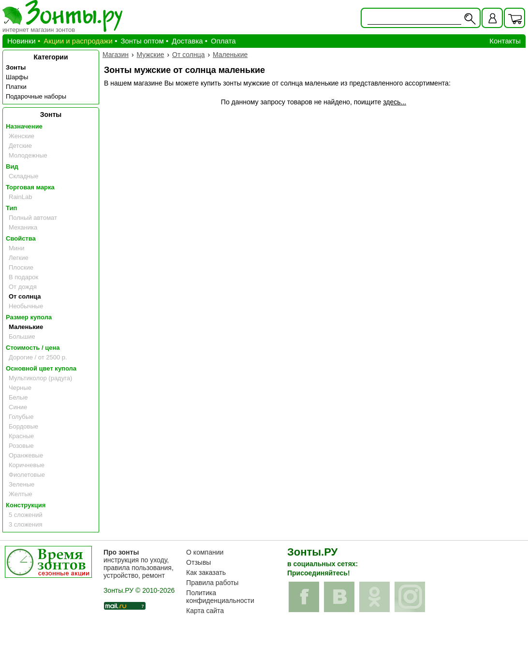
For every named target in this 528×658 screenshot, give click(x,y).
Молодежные (28, 155)
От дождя (23, 286)
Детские (20, 145)
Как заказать (206, 572)
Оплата (223, 41)
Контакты (505, 41)
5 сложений (26, 514)
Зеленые (21, 484)
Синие (18, 407)
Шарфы (17, 77)
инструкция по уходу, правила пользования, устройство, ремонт (138, 563)
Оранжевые (26, 455)
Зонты (16, 67)
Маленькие (26, 326)
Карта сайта (205, 611)
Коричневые (26, 465)
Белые (18, 397)
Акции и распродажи (78, 41)
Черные (20, 387)
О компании (204, 552)
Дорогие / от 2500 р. (38, 357)
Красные (21, 436)
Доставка (187, 41)
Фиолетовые (27, 474)
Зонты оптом (141, 41)
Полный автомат (33, 217)
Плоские (21, 267)
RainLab (20, 196)
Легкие (19, 257)
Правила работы (212, 582)
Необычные (26, 306)
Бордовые (23, 426)
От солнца (25, 296)
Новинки (21, 41)
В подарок (23, 277)
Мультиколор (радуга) (40, 378)
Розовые (21, 445)
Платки (16, 86)
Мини (17, 248)
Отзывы (198, 562)
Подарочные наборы (36, 96)
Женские (21, 136)
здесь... (394, 102)
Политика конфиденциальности (220, 596)
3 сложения (26, 524)
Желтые (20, 494)
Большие (22, 336)
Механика (23, 227)
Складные (23, 176)
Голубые (21, 416)
